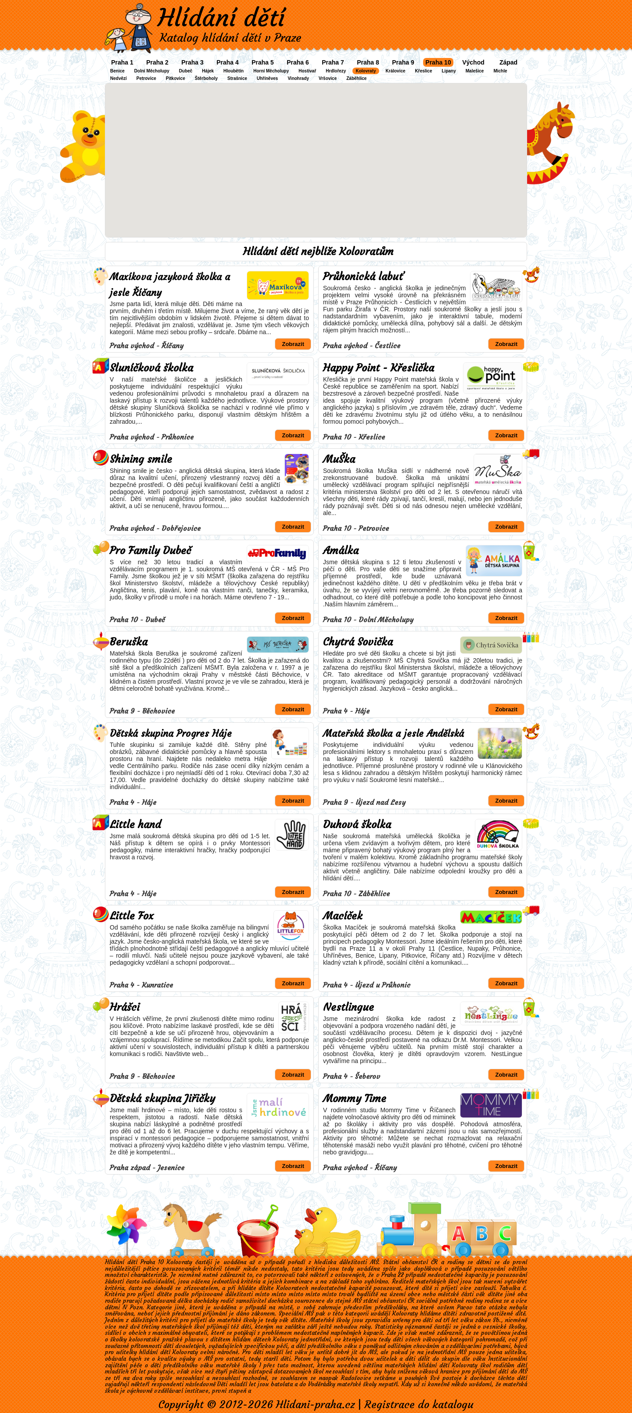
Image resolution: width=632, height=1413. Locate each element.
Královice (396, 70)
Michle (500, 70)
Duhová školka (357, 824)
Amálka (341, 550)
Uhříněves (267, 78)
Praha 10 (438, 62)
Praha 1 (122, 62)
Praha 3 (192, 62)
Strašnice (237, 78)
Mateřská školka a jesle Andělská (393, 733)
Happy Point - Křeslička (378, 368)
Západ (508, 62)
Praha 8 (368, 62)
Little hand (135, 824)
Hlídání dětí (221, 17)
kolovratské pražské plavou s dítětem (179, 1339)
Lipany (449, 70)
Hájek (208, 70)
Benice (117, 70)
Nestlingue (348, 1007)
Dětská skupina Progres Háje (171, 733)
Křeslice (423, 70)
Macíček (343, 916)
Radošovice (356, 1378)
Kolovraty (366, 70)
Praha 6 (298, 62)
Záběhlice (356, 78)
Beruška (128, 642)
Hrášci (125, 1007)
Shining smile (141, 459)
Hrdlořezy (336, 70)
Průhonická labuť (363, 276)
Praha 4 (227, 62)
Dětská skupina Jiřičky (162, 1098)
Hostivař (307, 70)
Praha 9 (403, 62)
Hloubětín (233, 70)
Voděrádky (321, 1384)
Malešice (475, 70)
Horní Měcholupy (271, 70)
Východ (473, 62)
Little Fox (132, 916)
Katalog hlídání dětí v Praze (231, 38)
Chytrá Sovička (358, 642)
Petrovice (146, 78)
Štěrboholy (206, 78)
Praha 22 (392, 1275)
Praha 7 (333, 62)
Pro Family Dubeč (150, 550)
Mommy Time (354, 1098)
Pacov (465, 1307)
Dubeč (186, 70)
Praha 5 (262, 62)
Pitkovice (175, 78)
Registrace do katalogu (419, 1404)
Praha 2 (157, 62)
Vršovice (328, 78)
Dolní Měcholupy (151, 70)
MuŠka (339, 459)
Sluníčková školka (151, 368)
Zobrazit (293, 344)
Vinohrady (298, 78)
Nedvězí (118, 78)
